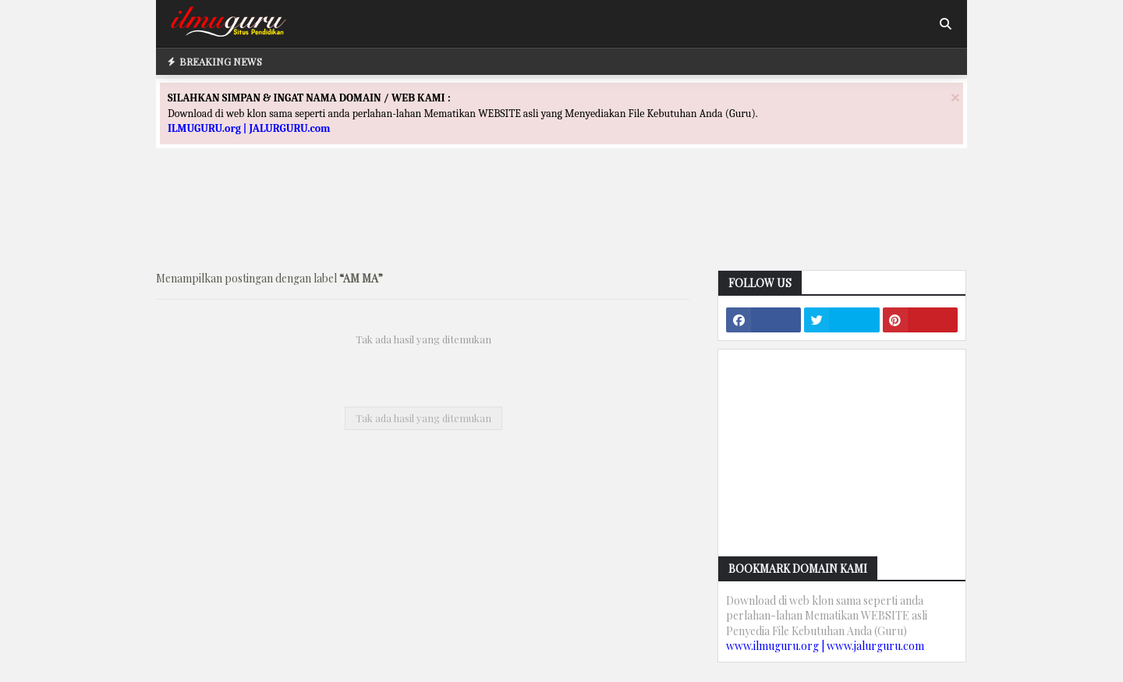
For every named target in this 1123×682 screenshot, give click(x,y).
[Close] (955, 97)
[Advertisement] (561, 223)
